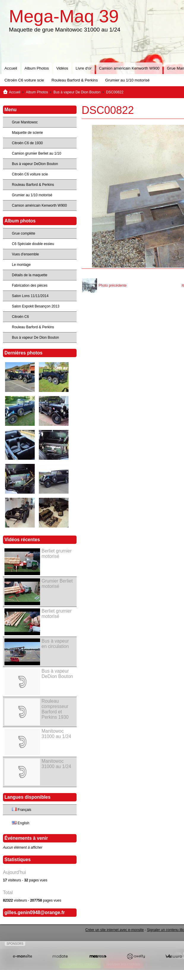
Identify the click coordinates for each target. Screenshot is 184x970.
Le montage (21, 265)
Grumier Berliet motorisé (57, 583)
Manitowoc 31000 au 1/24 (56, 734)
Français (21, 810)
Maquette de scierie (27, 133)
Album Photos (37, 68)
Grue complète (23, 233)
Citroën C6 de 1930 (27, 143)
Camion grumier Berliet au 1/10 (36, 153)
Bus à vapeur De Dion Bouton (77, 92)
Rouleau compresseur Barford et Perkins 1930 (55, 709)
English (20, 823)
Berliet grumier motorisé (57, 553)
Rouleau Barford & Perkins (74, 80)
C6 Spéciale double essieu (33, 244)
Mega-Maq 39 (64, 16)
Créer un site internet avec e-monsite (114, 930)
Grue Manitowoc (25, 122)
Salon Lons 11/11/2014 (30, 296)
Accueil (10, 68)
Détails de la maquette (29, 275)
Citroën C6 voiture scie (24, 80)
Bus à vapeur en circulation (55, 643)
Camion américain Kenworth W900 (129, 68)
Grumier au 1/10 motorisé (127, 80)
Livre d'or (84, 68)
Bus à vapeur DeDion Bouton (35, 164)
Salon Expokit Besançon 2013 (35, 306)
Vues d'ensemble (25, 254)
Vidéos (62, 68)
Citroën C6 (20, 317)
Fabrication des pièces (29, 285)
